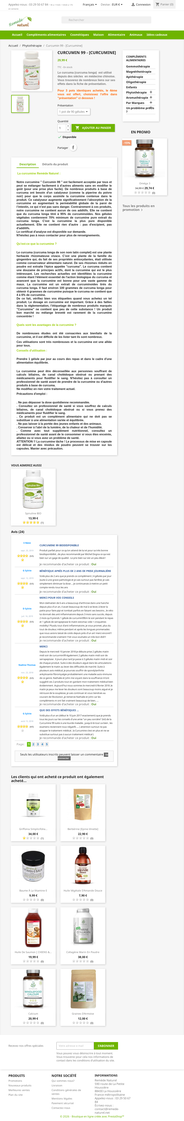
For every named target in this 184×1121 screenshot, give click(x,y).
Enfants (131, 87)
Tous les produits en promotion (139, 208)
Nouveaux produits (19, 1085)
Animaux (136, 35)
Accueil (17, 35)
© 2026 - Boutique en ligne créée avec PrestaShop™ (92, 1116)
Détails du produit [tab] (55, 164)
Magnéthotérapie (138, 72)
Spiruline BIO (33, 513)
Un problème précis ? (140, 110)
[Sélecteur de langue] (90, 5)
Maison (98, 35)
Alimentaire (116, 35)
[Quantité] (62, 128)
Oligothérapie (136, 82)
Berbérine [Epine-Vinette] (83, 829)
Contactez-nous (61, 1108)
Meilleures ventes (19, 1090)
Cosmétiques (79, 35)
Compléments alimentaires (46, 35)
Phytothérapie (136, 92)
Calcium (33, 1013)
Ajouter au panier (93, 128)
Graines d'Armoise (83, 1013)
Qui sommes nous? (63, 1080)
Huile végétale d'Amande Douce (83, 890)
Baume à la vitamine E (33, 890)
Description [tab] (27, 164)
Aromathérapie (137, 98)
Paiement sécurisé (63, 1103)
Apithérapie (134, 77)
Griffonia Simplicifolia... (33, 829)
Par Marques (135, 103)
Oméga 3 (144, 183)
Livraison (57, 1085)
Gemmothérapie (138, 66)
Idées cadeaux (157, 35)
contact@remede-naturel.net (107, 1111)
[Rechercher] (106, 20)
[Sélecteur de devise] (118, 5)
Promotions (15, 1080)
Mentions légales (62, 1098)
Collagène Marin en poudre (82, 952)
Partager (73, 147)
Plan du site (15, 1094)
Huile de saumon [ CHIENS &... (33, 952)
